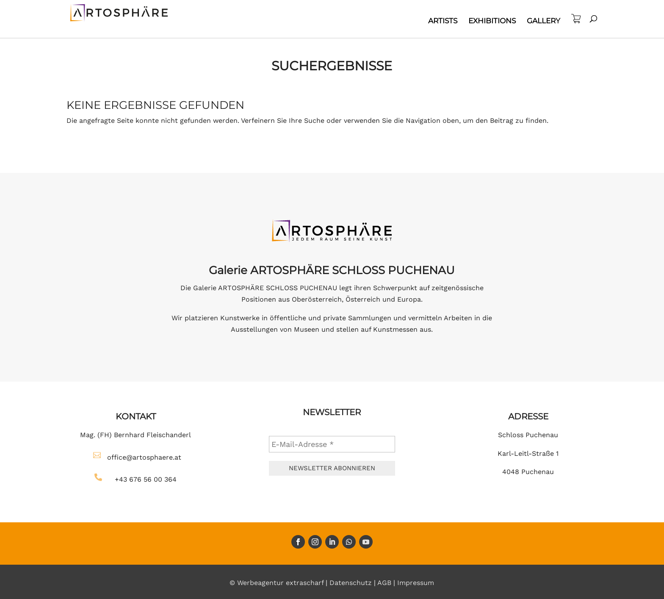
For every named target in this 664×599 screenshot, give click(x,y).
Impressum (415, 583)
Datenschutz (350, 583)
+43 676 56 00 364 (146, 479)
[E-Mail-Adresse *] (332, 444)
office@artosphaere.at (144, 457)
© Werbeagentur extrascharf (277, 583)
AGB (384, 583)
